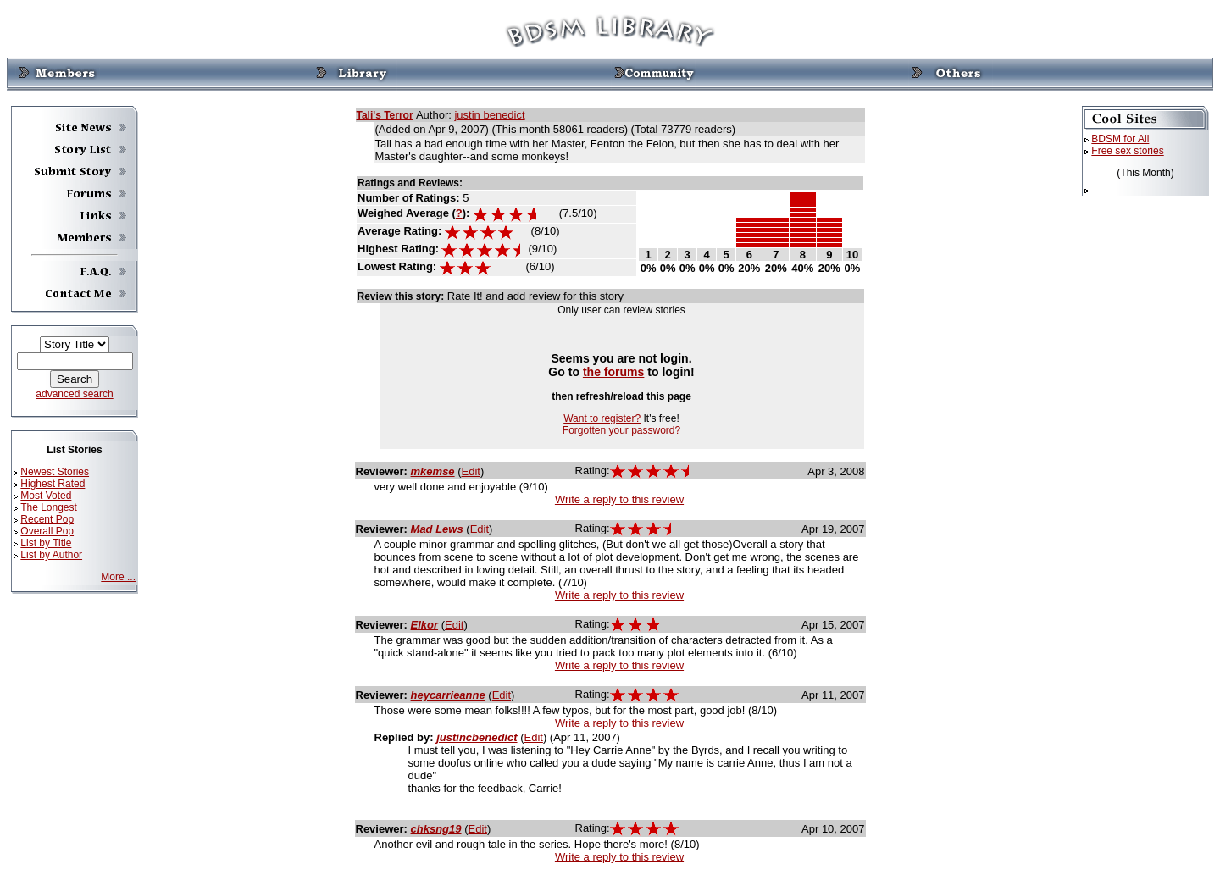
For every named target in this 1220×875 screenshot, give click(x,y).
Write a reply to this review (619, 499)
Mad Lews (437, 529)
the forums (614, 372)
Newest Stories (54, 472)
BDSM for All (1120, 139)
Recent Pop (47, 519)
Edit (471, 471)
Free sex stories (1127, 151)
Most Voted (45, 495)
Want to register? (601, 418)
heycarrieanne (448, 695)
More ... (118, 577)
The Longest (48, 507)
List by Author (51, 555)
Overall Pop (47, 531)
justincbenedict (476, 737)
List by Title (45, 543)
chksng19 (436, 828)
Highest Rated (52, 484)
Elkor (425, 624)
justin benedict (489, 114)
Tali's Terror (385, 115)
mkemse (433, 471)
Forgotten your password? (621, 430)
